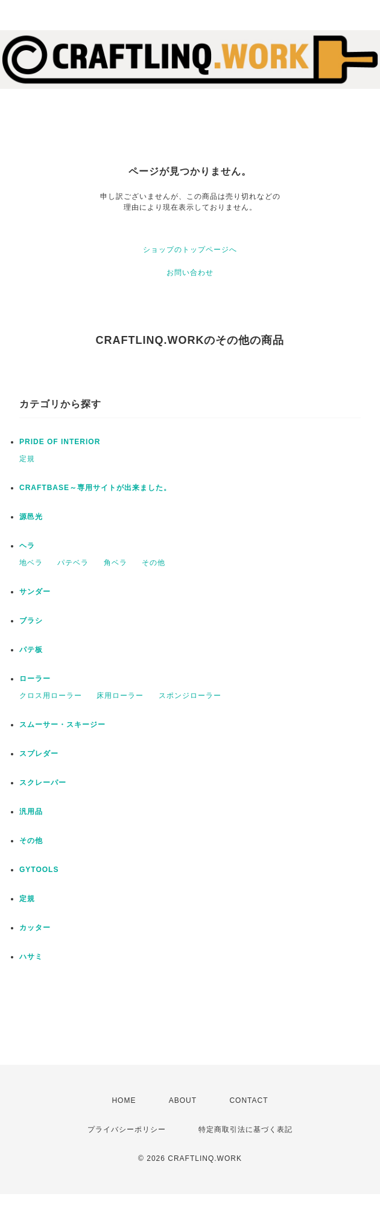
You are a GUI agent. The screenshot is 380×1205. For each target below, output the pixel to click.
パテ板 (31, 649)
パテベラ (73, 562)
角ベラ (115, 562)
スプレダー (39, 753)
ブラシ (31, 620)
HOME (124, 1100)
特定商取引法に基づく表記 (245, 1129)
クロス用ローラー (50, 695)
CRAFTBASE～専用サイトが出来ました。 (95, 487)
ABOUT (183, 1100)
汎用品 (31, 811)
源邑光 (31, 516)
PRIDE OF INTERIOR (59, 442)
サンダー (35, 591)
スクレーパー (42, 782)
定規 (27, 458)
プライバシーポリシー (126, 1129)
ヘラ (27, 545)
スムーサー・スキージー (62, 724)
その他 (153, 562)
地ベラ (31, 562)
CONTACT (248, 1100)
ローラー (35, 678)
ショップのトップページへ (190, 249)
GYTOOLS (39, 869)
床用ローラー (120, 695)
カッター (35, 927)
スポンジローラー (190, 695)
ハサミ (31, 956)
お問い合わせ (190, 272)
